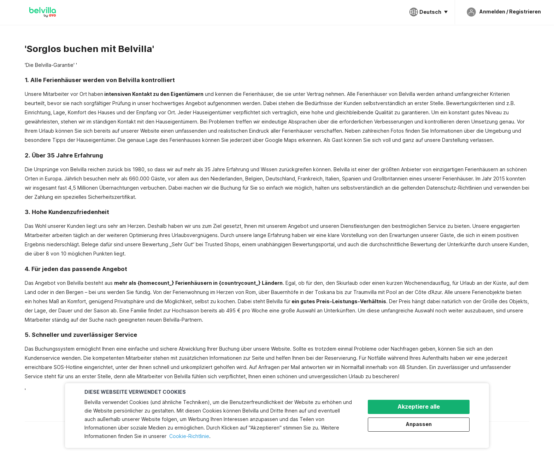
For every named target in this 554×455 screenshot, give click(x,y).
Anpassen (419, 424)
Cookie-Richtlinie (189, 436)
